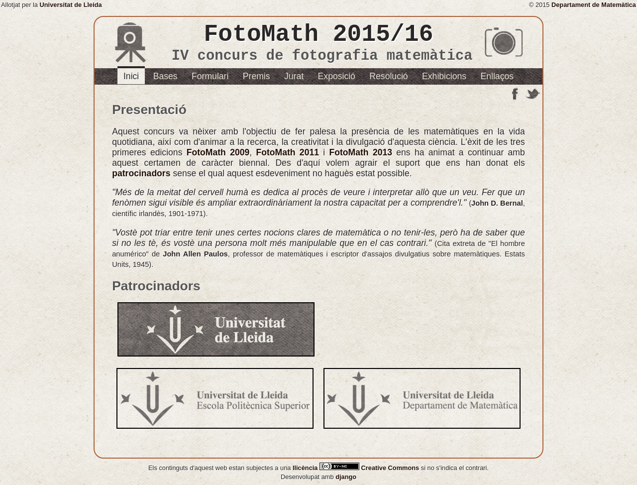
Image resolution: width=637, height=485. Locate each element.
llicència (306, 468)
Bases (165, 76)
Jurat (294, 76)
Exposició (336, 76)
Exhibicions (444, 76)
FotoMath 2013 (360, 152)
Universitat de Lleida (71, 4)
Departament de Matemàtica (593, 4)
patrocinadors (141, 173)
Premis (256, 76)
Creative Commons (370, 468)
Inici (131, 76)
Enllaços (497, 76)
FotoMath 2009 (218, 152)
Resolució (388, 76)
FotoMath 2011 (287, 152)
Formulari (210, 76)
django (345, 477)
